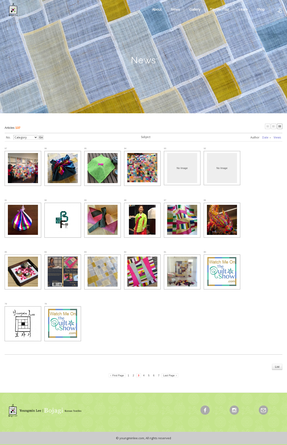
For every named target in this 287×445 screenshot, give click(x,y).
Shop (261, 9)
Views (277, 137)
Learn (243, 9)
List (277, 366)
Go (41, 137)
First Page (118, 375)
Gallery (194, 9)
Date (266, 137)
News (175, 9)
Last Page (169, 375)
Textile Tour (219, 9)
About (157, 9)
